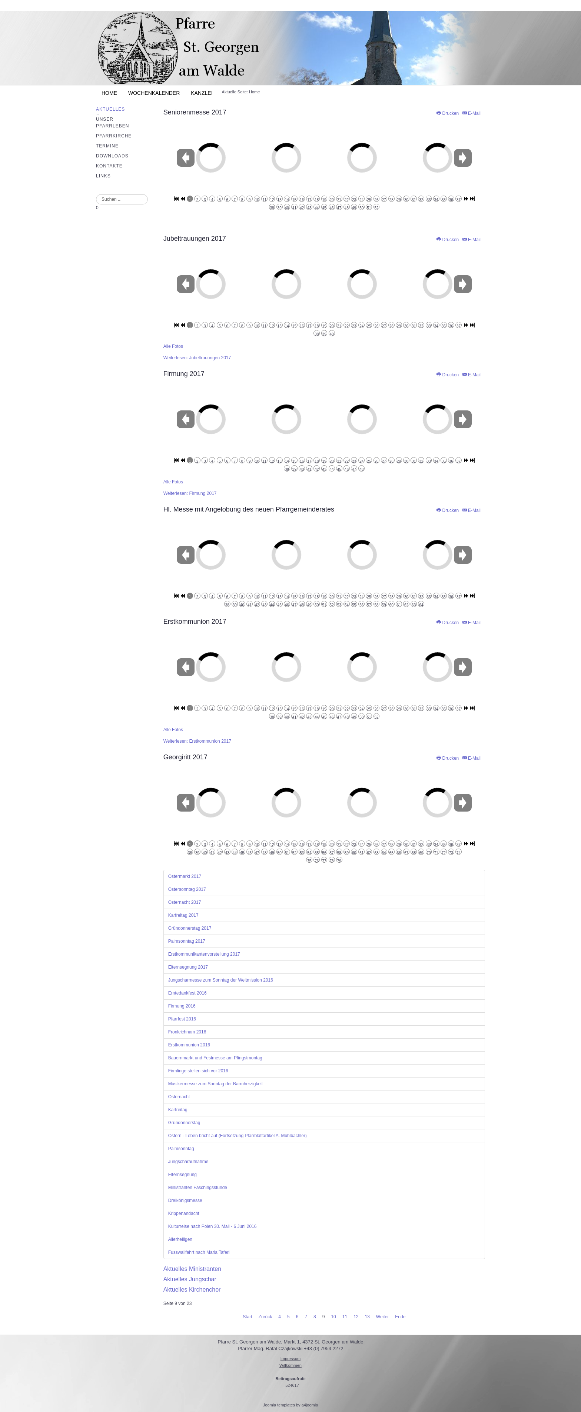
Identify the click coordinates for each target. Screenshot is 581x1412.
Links (103, 176)
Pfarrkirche (114, 136)
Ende (400, 1316)
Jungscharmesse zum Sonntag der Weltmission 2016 (220, 980)
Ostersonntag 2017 (187, 889)
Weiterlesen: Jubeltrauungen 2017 (197, 357)
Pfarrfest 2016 (182, 1019)
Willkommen (290, 1365)
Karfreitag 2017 (183, 915)
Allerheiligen (180, 1239)
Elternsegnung (182, 1174)
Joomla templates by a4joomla (290, 1405)
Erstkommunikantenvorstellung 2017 (204, 954)
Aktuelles (110, 109)
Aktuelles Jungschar (189, 1279)
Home (109, 93)
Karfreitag (177, 1109)
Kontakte (109, 166)
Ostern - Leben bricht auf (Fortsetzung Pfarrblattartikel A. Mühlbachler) (237, 1135)
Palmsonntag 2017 (186, 941)
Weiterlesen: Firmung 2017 (190, 493)
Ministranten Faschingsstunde (197, 1187)
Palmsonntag (181, 1148)
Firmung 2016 (182, 1006)
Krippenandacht (183, 1213)
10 (333, 1316)
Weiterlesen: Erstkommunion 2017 (197, 741)
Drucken (448, 113)
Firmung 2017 (184, 373)
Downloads (112, 156)
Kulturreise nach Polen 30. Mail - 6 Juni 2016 (212, 1226)
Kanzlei (201, 93)
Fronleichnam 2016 (187, 1032)
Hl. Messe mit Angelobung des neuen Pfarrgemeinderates (248, 509)
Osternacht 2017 (184, 902)
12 (355, 1316)
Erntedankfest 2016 (187, 993)
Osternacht (179, 1096)
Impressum (290, 1358)
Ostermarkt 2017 (184, 876)
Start (247, 1316)
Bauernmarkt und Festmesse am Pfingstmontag (215, 1057)
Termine (107, 146)
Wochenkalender (154, 93)
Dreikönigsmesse (185, 1200)
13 (367, 1316)
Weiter (382, 1316)
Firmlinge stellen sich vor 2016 (198, 1070)
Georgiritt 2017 (185, 757)
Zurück (265, 1316)
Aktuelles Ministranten (192, 1269)
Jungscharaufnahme (188, 1161)
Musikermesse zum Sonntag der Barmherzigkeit (215, 1083)
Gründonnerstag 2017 (190, 928)
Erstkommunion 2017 (194, 621)
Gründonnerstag (184, 1122)
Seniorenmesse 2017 (194, 112)
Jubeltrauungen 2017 (194, 238)
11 (344, 1316)
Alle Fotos (173, 346)
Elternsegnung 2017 (188, 967)
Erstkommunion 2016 (189, 1045)
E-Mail (471, 113)
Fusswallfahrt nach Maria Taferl (199, 1252)
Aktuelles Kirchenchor (192, 1289)
